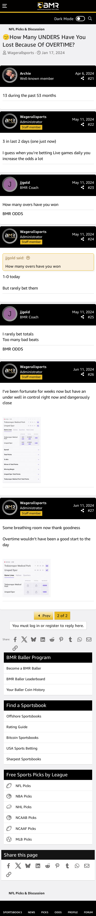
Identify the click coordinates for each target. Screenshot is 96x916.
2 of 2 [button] (62, 615)
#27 (91, 510)
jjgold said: (14, 257)
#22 (91, 124)
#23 (91, 187)
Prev (43, 615)
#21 (91, 78)
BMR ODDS (13, 213)
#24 (91, 239)
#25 (91, 317)
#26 (91, 374)
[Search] (90, 18)
